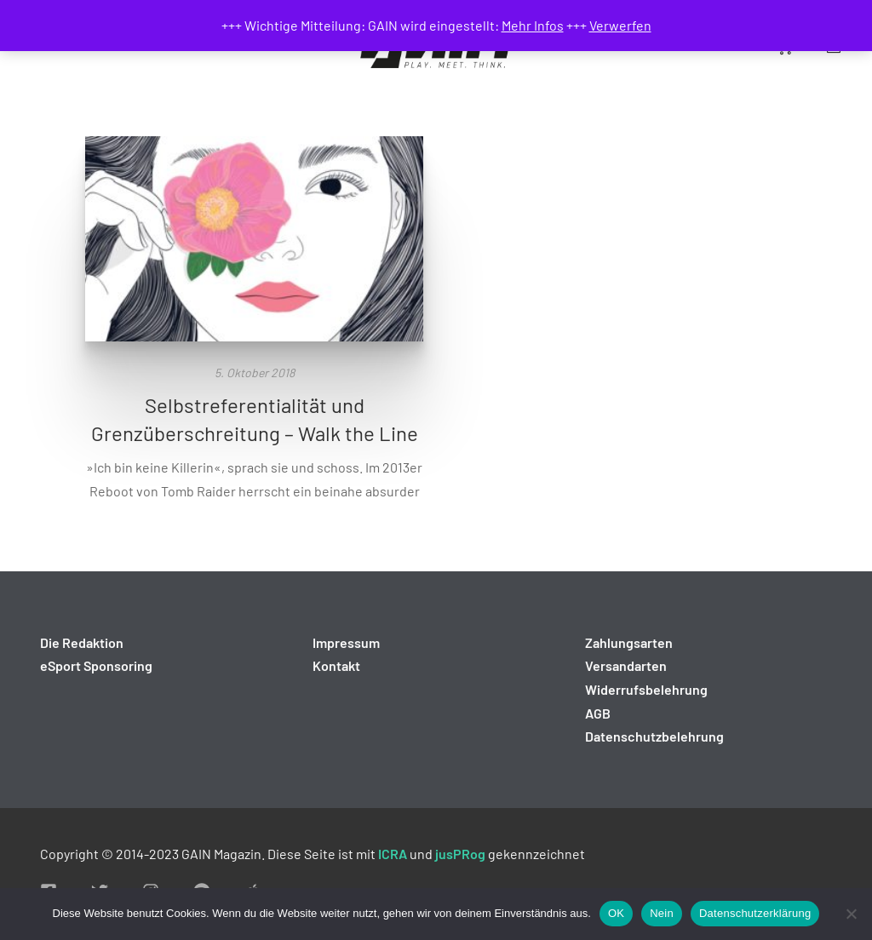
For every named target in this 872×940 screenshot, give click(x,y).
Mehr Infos (533, 25)
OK (616, 913)
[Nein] (850, 913)
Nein (662, 913)
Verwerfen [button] (620, 25)
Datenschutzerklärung (755, 913)
